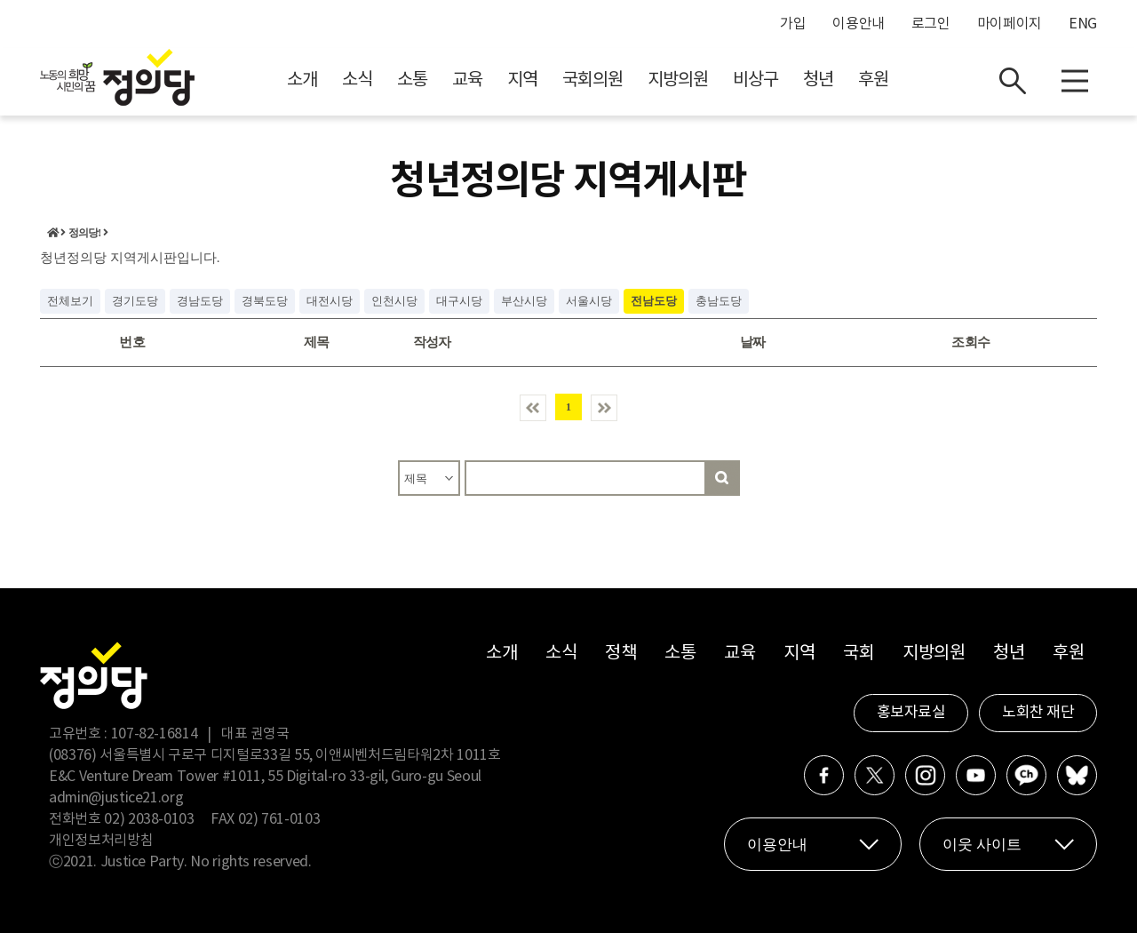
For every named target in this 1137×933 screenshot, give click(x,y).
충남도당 (719, 300)
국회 (858, 653)
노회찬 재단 (1038, 713)
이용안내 (858, 24)
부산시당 (524, 300)
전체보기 (70, 300)
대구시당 (459, 300)
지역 (522, 80)
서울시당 (589, 300)
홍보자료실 (911, 713)
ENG (1083, 24)
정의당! (84, 233)
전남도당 (654, 300)
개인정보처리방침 (101, 841)
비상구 (755, 80)
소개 (302, 80)
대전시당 (329, 300)
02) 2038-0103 (149, 819)
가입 (793, 24)
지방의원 (678, 80)
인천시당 (394, 300)
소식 (357, 80)
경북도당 (265, 300)
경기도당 (135, 300)
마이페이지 (1009, 24)
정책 (620, 653)
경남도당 (200, 300)
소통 (412, 80)
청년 (818, 80)
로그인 (930, 24)
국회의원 (592, 80)
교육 (467, 80)
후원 (873, 80)
